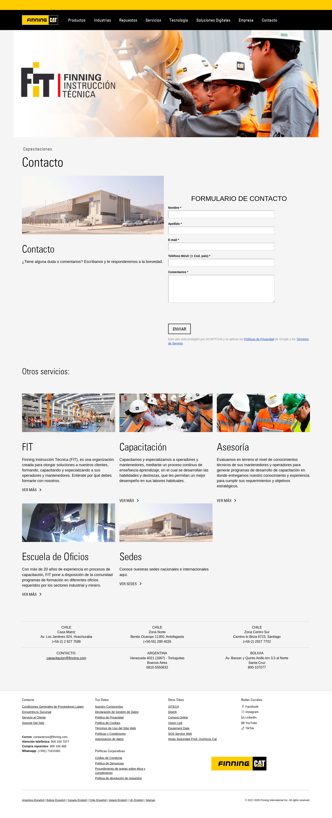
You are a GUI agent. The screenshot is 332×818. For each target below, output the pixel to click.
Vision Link (175, 723)
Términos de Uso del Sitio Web (115, 728)
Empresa (246, 20)
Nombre (174, 207)
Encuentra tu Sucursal (36, 712)
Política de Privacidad (109, 717)
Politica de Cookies (107, 723)
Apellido (175, 223)
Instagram (252, 712)
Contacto (269, 20)
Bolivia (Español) (56, 800)
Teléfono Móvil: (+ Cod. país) (189, 255)
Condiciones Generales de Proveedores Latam (53, 706)
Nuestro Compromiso (109, 706)
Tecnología (178, 20)
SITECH (173, 706)
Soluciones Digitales (213, 20)
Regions (314, 19)
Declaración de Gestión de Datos (116, 712)
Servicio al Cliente (34, 717)
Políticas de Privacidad (259, 339)
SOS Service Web (180, 733)
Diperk (172, 712)
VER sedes (128, 584)
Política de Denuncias (109, 763)
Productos (77, 20)
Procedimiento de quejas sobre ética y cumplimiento (120, 771)
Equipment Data (178, 728)
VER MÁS (126, 500)
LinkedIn (251, 717)
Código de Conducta (108, 758)
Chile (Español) (98, 800)
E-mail (173, 239)
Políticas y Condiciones (110, 733)
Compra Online (178, 717)
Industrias (102, 20)
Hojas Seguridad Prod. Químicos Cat (192, 739)
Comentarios (178, 272)
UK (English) (136, 800)
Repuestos (128, 20)
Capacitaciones (37, 149)
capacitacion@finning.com (66, 658)
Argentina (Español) (33, 800)
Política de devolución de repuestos (118, 778)
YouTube (251, 723)
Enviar (179, 329)
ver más (29, 490)
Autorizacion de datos (109, 739)
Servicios (153, 20)
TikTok (249, 728)
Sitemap (150, 800)
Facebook (251, 706)
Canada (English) (77, 800)
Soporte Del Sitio (33, 723)
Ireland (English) (118, 800)
